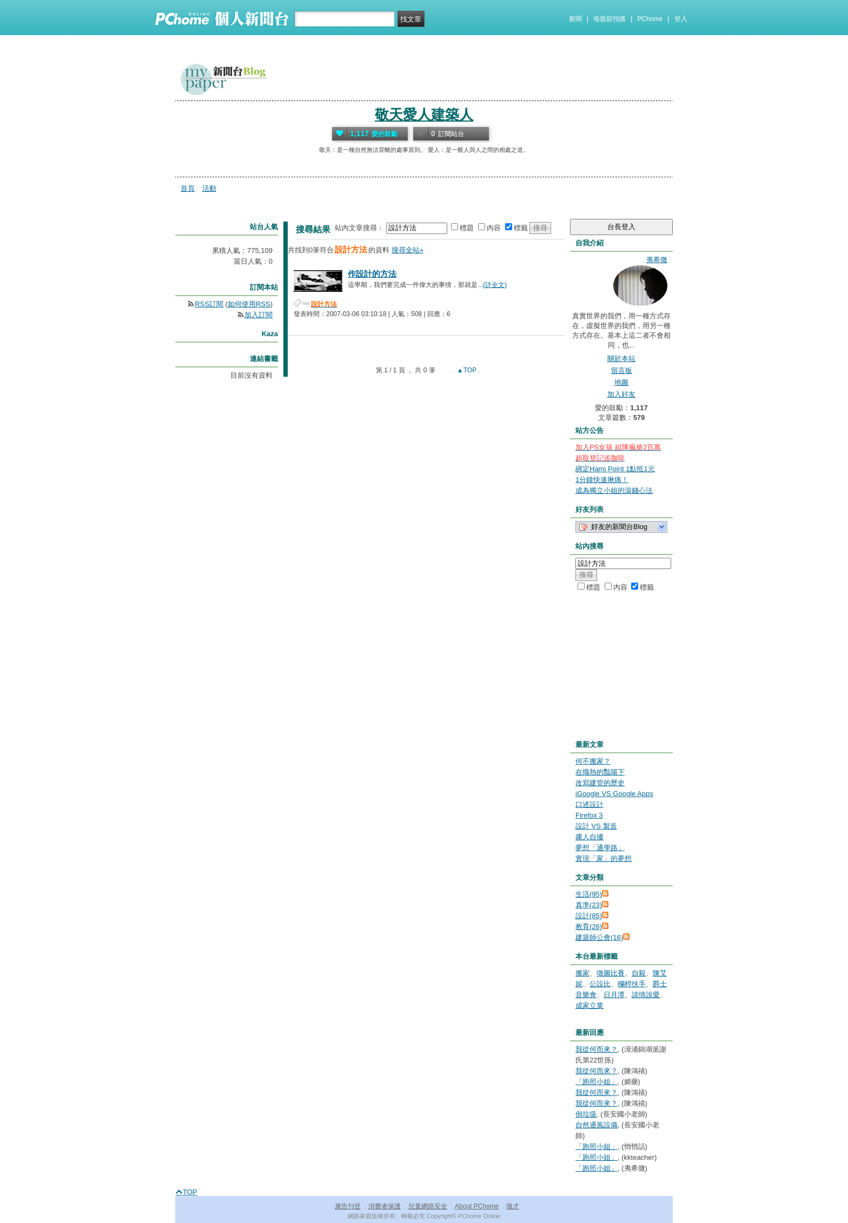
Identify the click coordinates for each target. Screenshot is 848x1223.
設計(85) (588, 916)
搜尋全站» (407, 250)
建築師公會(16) (599, 937)
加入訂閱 (258, 315)
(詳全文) (495, 285)
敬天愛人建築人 (424, 114)
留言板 (621, 370)
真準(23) (588, 905)
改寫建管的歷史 (600, 783)
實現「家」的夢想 (603, 858)
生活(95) (588, 894)
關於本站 (621, 359)
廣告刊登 (348, 1206)
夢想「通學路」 (600, 848)
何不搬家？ (593, 761)
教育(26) (588, 927)
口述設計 (589, 804)
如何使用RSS (249, 304)
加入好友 (621, 394)
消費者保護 (384, 1206)
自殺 (639, 973)
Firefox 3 (589, 815)
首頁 (188, 188)
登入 (680, 19)
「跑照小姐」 (596, 1082)
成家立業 (589, 1005)
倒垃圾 (586, 1114)
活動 (209, 188)
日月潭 (614, 995)
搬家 (582, 973)
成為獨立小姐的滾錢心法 (614, 490)
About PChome (477, 1206)
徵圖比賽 (611, 973)
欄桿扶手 (632, 984)
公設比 (600, 984)
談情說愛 (646, 995)
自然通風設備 (596, 1125)
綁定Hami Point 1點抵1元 (615, 469)
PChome (649, 19)
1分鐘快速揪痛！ (601, 480)
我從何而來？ (596, 1049)
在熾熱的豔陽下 (600, 772)
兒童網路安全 (427, 1206)
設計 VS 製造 (596, 826)
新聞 (575, 19)
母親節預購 (609, 19)
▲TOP (466, 370)
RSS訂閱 (209, 304)
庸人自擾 (589, 837)
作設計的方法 (372, 273)
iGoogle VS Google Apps (614, 794)
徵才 (512, 1206)
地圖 (621, 382)
